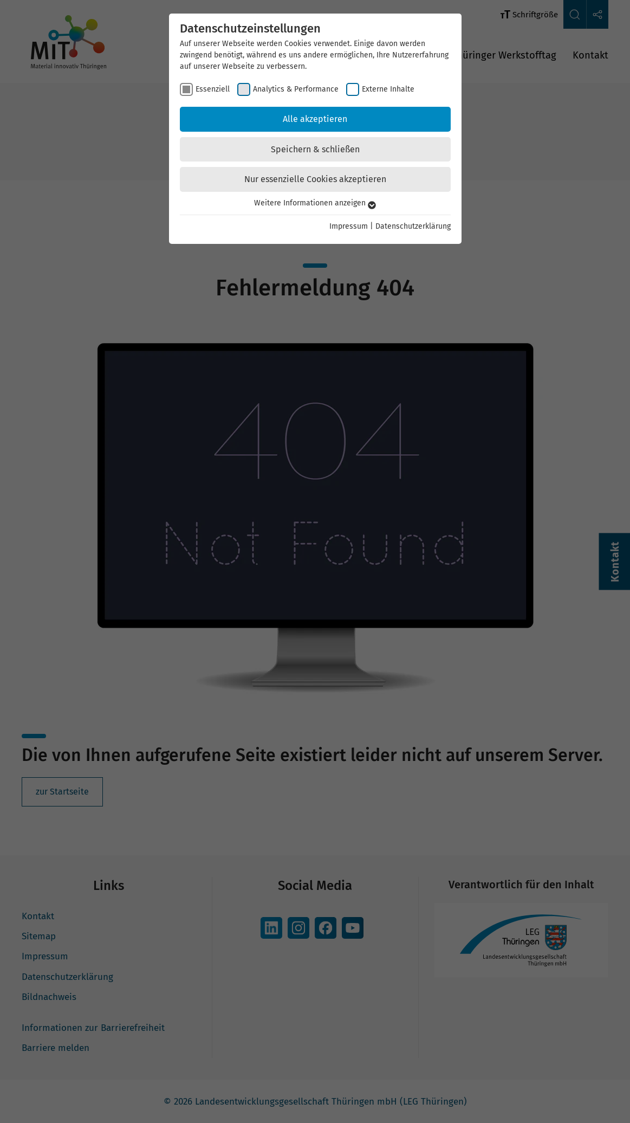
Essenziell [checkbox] (213, 89)
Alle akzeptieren (315, 119)
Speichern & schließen (315, 149)
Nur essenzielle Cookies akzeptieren (315, 179)
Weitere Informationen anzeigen (315, 203)
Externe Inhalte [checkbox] (388, 89)
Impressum (348, 226)
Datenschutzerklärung (413, 226)
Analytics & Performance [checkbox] (296, 89)
